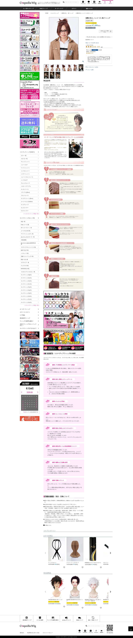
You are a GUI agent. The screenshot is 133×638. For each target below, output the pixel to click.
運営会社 (22, 632)
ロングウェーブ (25, 204)
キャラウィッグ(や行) (26, 296)
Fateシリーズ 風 (25, 224)
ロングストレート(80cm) (27, 198)
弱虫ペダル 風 (24, 259)
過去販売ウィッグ (25, 318)
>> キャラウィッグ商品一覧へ (32, 305)
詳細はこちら (48, 525)
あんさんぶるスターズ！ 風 (27, 237)
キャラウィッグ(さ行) (26, 281)
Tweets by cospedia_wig (25, 100)
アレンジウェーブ (25, 183)
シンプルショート (25, 171)
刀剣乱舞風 (23, 240)
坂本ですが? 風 (24, 250)
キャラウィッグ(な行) (26, 287)
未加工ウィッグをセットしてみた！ (28, 324)
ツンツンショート (25, 167)
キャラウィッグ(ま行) (26, 293)
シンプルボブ (24, 180)
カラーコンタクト (25, 312)
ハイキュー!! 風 (24, 253)
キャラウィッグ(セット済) (27, 218)
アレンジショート (25, 161)
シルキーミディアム (26, 186)
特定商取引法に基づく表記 (33, 632)
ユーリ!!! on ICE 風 (25, 230)
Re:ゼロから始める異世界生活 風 (28, 243)
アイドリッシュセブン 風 (27, 233)
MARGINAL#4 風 (25, 268)
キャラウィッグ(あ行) (26, 274)
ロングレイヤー (25, 207)
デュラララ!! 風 (24, 265)
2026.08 (30, 392)
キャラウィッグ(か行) (26, 278)
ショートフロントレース (27, 177)
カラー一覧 (23, 155)
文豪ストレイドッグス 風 (27, 256)
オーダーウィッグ (25, 309)
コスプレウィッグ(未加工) (27, 152)
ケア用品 (22, 315)
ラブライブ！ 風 (25, 262)
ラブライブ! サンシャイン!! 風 (28, 247)
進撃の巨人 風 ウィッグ (67, 13)
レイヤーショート (25, 174)
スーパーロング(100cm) (27, 201)
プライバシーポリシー (48, 632)
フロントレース (25, 195)
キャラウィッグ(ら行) (26, 299)
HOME (46, 13)
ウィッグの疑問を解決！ (27, 321)
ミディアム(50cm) (25, 192)
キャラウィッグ (55, 13)
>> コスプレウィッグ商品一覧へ (31, 213)
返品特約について (90, 39)
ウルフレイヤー (25, 210)
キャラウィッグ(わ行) (26, 302)
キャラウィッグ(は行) (26, 290)
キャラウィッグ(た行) (26, 284)
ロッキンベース (25, 189)
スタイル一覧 (24, 158)
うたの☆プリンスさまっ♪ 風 (28, 271)
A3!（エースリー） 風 (26, 227)
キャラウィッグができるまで (28, 328)
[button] (45, 553)
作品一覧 (23, 221)
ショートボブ (24, 164)
